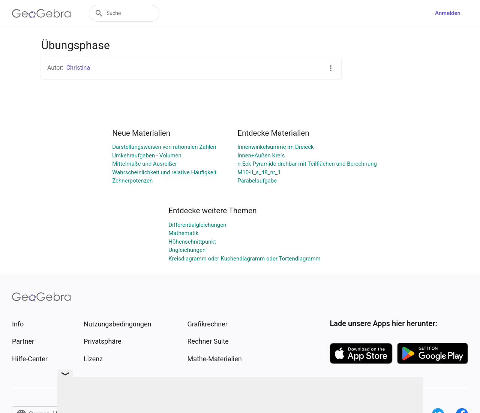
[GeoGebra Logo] (41, 13)
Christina (78, 67)
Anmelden (447, 13)
